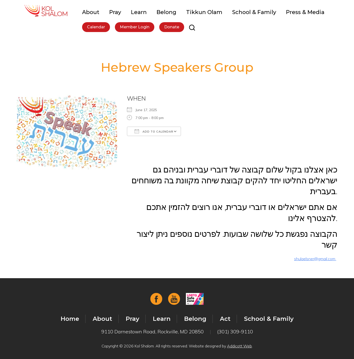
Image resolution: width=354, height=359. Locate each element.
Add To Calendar (154, 131)
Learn (139, 12)
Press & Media (305, 12)
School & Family (254, 12)
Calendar (96, 27)
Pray (115, 12)
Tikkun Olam (204, 12)
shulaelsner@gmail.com (315, 258)
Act (225, 318)
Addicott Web (239, 345)
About (90, 12)
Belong (166, 12)
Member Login (134, 27)
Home (70, 318)
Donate (171, 27)
